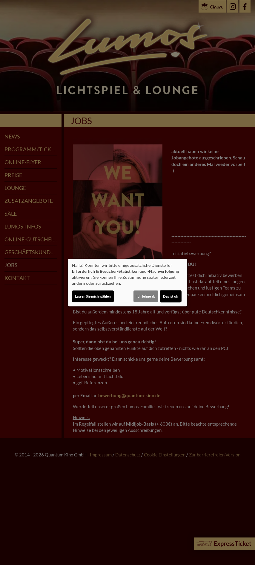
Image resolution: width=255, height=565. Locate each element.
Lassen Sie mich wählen (93, 296)
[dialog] (127, 283)
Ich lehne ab (145, 296)
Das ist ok (170, 296)
